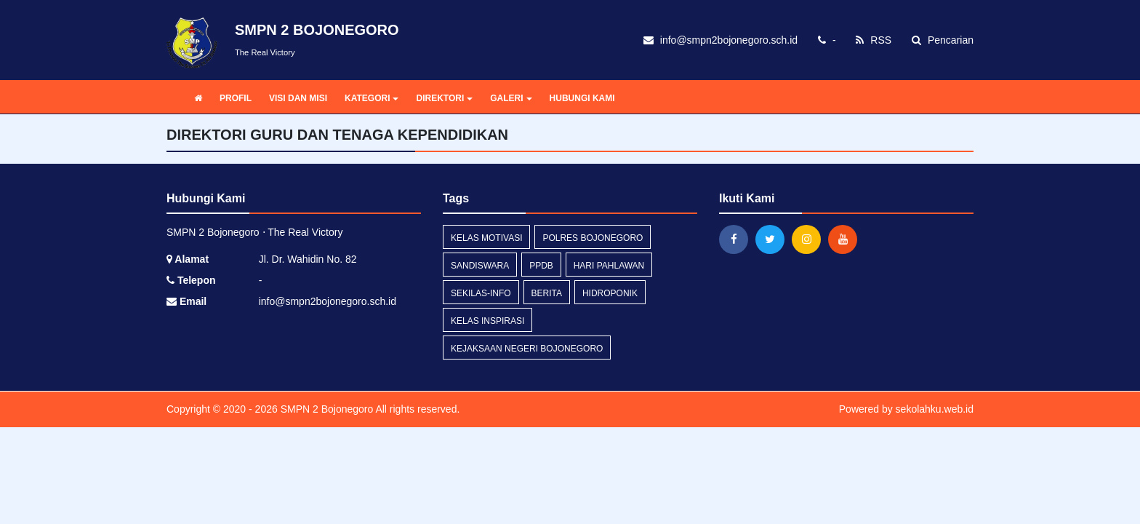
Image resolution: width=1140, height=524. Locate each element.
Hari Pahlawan (609, 266)
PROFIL (236, 98)
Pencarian (943, 40)
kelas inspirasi (487, 321)
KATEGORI (371, 98)
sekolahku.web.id (935, 409)
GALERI (510, 98)
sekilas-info (481, 293)
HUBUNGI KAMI (582, 98)
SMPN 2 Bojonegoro (326, 409)
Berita (546, 293)
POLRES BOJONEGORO (592, 238)
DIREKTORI (444, 98)
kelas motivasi (486, 238)
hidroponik (610, 293)
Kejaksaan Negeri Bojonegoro (527, 349)
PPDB (541, 266)
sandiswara (480, 266)
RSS (873, 40)
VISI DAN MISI (298, 98)
